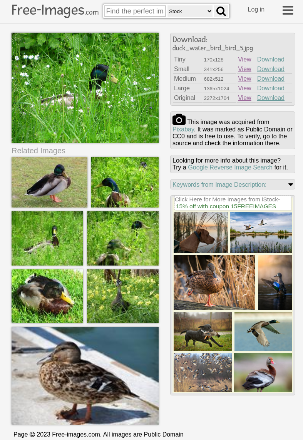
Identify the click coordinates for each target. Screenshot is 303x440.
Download (271, 59)
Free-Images (55, 10)
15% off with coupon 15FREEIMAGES (226, 206)
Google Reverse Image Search (230, 167)
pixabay (183, 129)
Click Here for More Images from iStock (226, 199)
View (244, 59)
